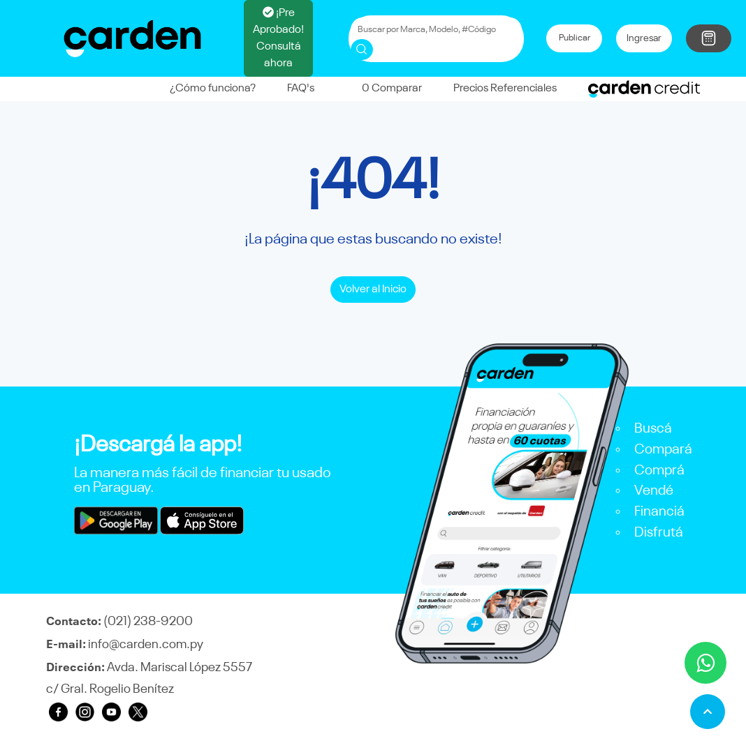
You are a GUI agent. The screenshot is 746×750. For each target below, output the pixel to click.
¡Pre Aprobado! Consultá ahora (278, 37)
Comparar (384, 88)
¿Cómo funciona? (213, 88)
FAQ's (300, 88)
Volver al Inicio (373, 289)
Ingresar (644, 38)
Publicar (574, 38)
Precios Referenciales (505, 88)
